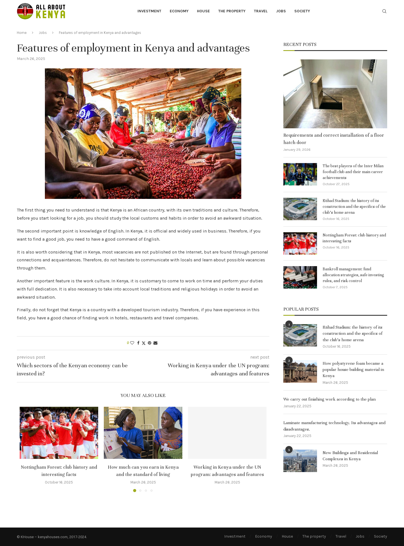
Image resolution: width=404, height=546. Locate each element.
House (203, 11)
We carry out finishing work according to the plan (329, 399)
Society (302, 11)
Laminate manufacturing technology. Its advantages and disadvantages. (334, 425)
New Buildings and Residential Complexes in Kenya (350, 455)
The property (231, 11)
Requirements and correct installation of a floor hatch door (333, 138)
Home (22, 33)
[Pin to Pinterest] (149, 343)
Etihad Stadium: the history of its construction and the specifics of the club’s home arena (354, 206)
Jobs (281, 11)
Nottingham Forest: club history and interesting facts (354, 238)
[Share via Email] (155, 343)
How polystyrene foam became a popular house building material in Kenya (353, 369)
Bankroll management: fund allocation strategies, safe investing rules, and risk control (353, 275)
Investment (149, 11)
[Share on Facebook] (138, 343)
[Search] (384, 11)
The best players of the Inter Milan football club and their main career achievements (353, 172)
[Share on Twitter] (144, 343)
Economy (179, 11)
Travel (261, 11)
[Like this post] (132, 343)
